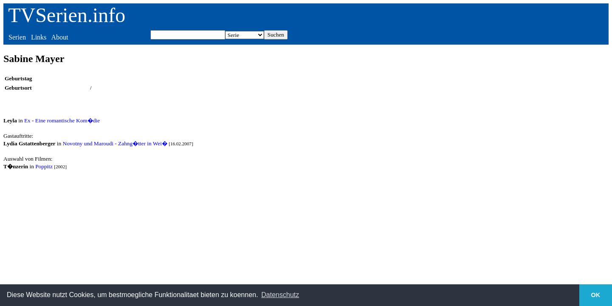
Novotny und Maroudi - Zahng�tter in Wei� (115, 143)
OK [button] (596, 295)
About (59, 37)
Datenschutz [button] (280, 294)
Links (38, 37)
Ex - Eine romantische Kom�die (62, 120)
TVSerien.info (66, 15)
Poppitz (44, 166)
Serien (17, 37)
